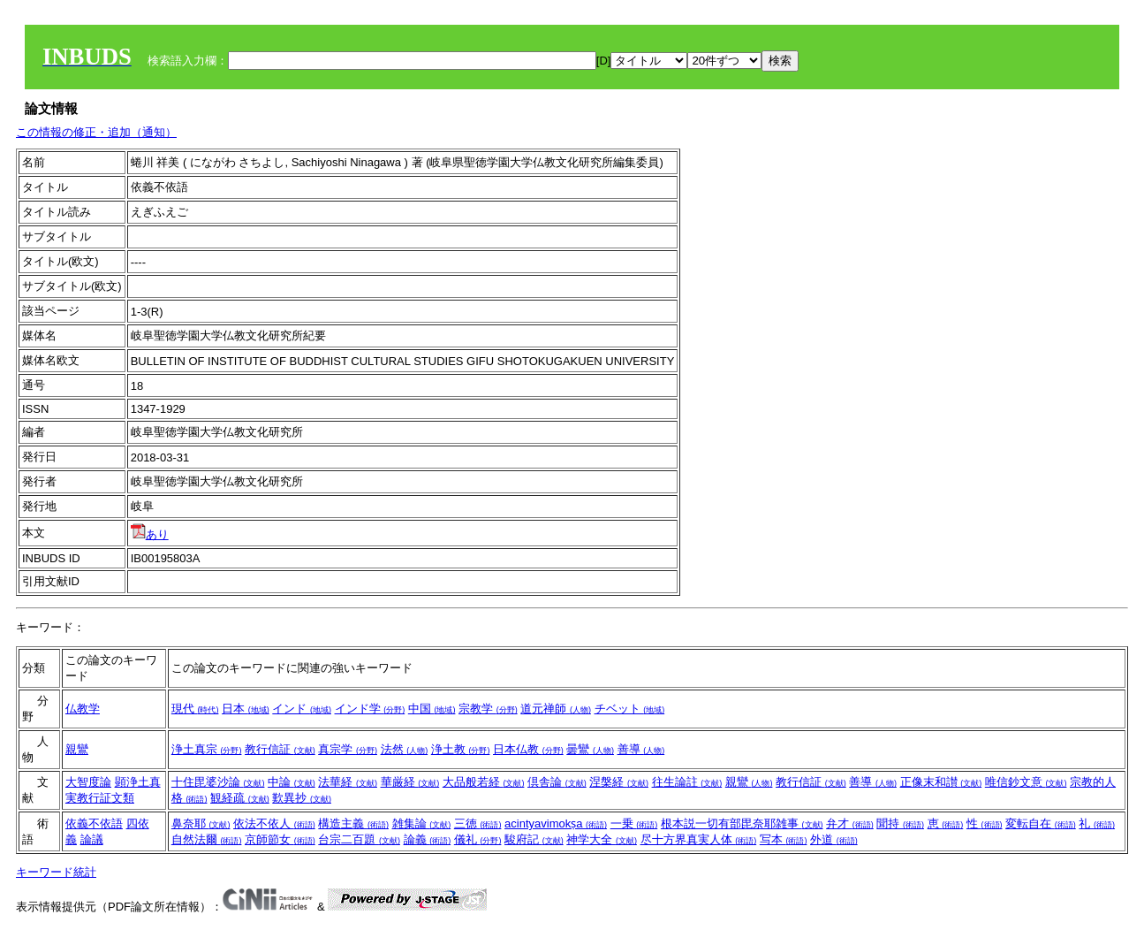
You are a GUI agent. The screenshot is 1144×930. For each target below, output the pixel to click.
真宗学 (347, 749)
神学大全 (601, 839)
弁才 (850, 823)
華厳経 (410, 782)
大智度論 (88, 782)
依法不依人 (274, 823)
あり (150, 534)
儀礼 (478, 839)
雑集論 (421, 823)
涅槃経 (618, 782)
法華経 (347, 782)
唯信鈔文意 (1026, 782)
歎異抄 (301, 797)
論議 (91, 839)
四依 (137, 823)
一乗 (634, 823)
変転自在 (1040, 823)
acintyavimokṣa (555, 823)
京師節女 (280, 839)
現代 (195, 708)
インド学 (370, 708)
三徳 (478, 823)
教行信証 (280, 749)
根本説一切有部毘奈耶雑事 (742, 823)
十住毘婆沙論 (218, 782)
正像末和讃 (941, 782)
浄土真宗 (206, 749)
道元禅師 (555, 708)
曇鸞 (590, 749)
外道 (834, 839)
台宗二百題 (359, 839)
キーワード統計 (56, 872)
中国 (432, 708)
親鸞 (76, 749)
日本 (245, 708)
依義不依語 (94, 823)
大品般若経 (484, 782)
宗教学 (488, 708)
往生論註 (687, 782)
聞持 (900, 823)
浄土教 (460, 749)
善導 (641, 749)
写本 (783, 839)
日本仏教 (528, 749)
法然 (404, 749)
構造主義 (353, 823)
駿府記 (534, 839)
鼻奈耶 (201, 823)
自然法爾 (206, 839)
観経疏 (239, 797)
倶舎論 (557, 782)
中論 (291, 782)
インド (301, 708)
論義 (427, 839)
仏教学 (82, 708)
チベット (630, 708)
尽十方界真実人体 (698, 839)
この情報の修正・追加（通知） (96, 132)
